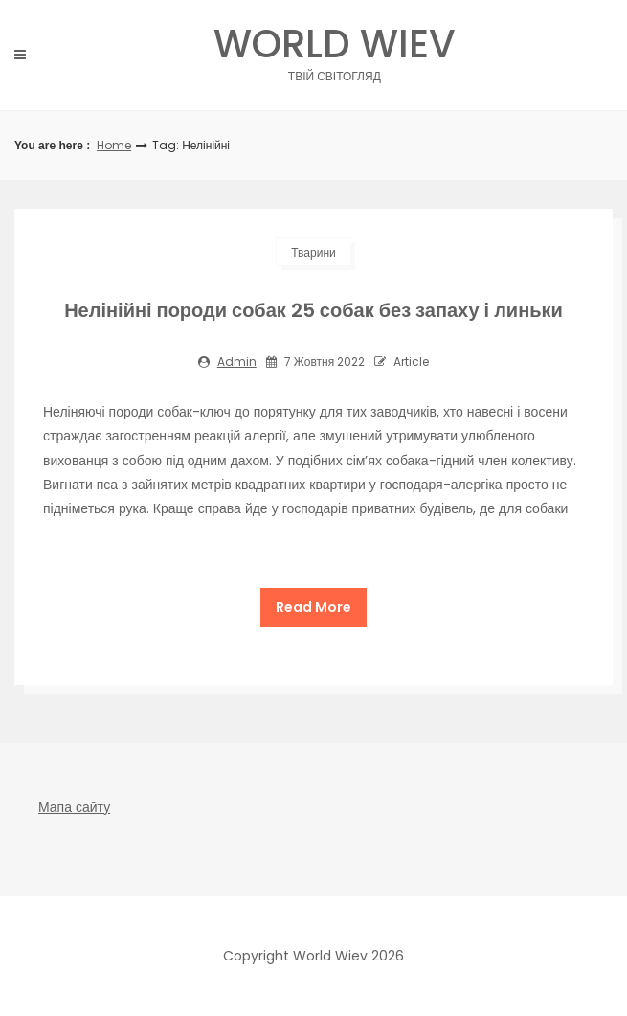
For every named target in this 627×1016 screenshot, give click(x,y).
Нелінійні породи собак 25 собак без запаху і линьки (313, 310)
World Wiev (334, 49)
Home (114, 145)
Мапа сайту (74, 807)
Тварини (313, 252)
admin (237, 361)
